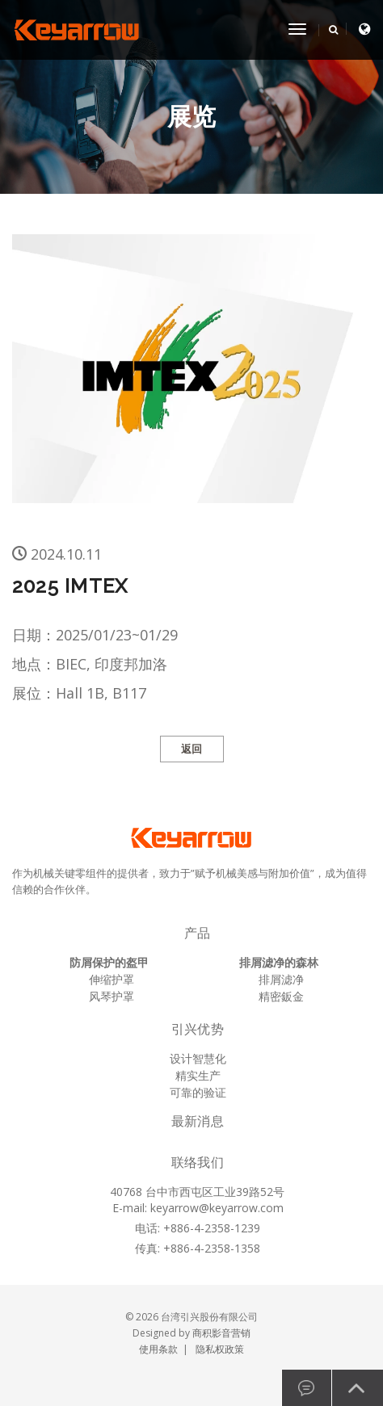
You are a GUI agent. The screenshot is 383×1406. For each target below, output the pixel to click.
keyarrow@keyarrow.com (217, 1207)
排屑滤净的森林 (278, 962)
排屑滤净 (281, 979)
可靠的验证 (198, 1092)
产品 (197, 933)
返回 (192, 749)
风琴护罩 (111, 996)
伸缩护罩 (111, 979)
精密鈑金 (281, 996)
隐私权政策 (220, 1349)
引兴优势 (197, 1029)
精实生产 (198, 1075)
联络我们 (197, 1162)
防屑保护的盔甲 (109, 962)
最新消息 (197, 1121)
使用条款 (158, 1349)
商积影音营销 (221, 1333)
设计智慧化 (198, 1058)
